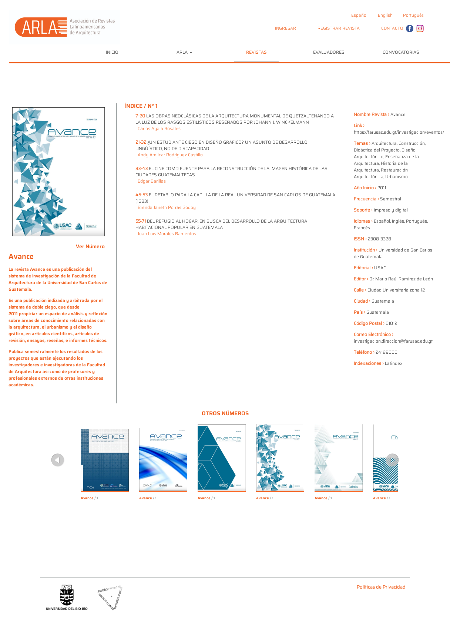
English (385, 15)
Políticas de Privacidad (381, 587)
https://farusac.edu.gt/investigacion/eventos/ (399, 132)
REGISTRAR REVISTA (339, 28)
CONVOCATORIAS (401, 52)
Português (413, 15)
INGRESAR (285, 28)
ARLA (184, 52)
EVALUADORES (329, 52)
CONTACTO (392, 28)
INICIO (112, 52)
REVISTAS (256, 52)
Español (359, 15)
